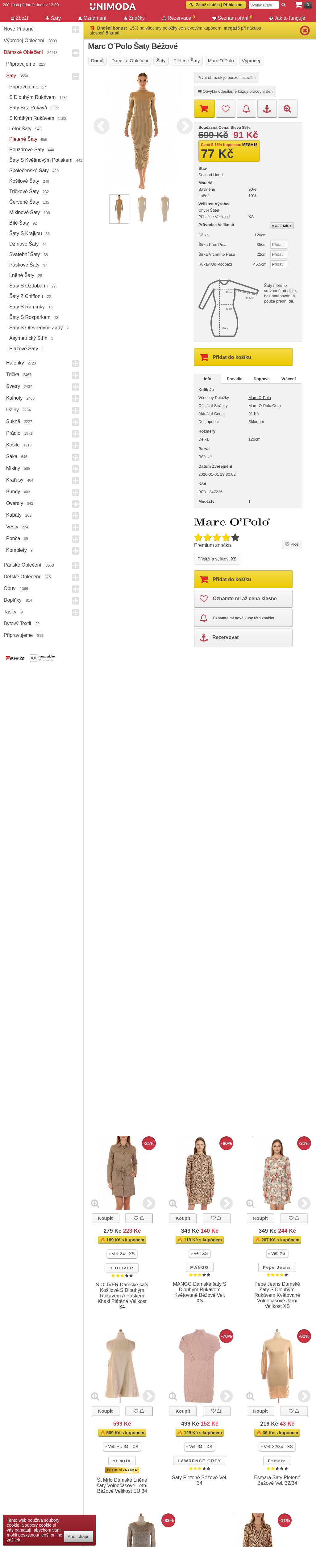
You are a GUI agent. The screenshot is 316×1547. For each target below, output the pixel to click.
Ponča (13, 538)
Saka (11, 456)
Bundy (13, 491)
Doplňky (13, 600)
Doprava (262, 379)
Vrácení (288, 379)
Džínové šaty (24, 243)
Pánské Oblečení (22, 565)
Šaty (11, 75)
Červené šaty (24, 202)
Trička (12, 374)
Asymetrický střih (28, 338)
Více (291, 544)
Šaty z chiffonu (26, 296)
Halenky (15, 362)
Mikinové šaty (24, 212)
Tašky (10, 611)
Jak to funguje (287, 18)
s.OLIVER (122, 1268)
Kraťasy (14, 479)
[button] (122, 1253)
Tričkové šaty (24, 191)
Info (207, 379)
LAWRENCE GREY (199, 1461)
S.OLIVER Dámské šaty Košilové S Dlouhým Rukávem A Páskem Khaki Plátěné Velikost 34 (122, 1295)
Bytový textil (17, 623)
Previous (100, 125)
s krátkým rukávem (31, 118)
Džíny (12, 409)
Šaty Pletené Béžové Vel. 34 (199, 1480)
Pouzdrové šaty (26, 149)
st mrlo (122, 1461)
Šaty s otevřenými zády (36, 327)
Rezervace (178, 17)
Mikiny (13, 468)
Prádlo (13, 433)
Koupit (105, 1218)
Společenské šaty (29, 170)
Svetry (13, 386)
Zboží (19, 18)
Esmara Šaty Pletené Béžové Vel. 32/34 (277, 1480)
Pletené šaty (23, 139)
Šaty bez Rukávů (28, 107)
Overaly (14, 503)
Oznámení (92, 18)
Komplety (16, 550)
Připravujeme (20, 64)
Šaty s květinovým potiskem (41, 160)
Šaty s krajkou (25, 233)
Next (183, 125)
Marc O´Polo (259, 397)
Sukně (13, 421)
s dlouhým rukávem (32, 97)
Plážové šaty (23, 348)
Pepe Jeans (277, 1267)
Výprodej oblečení (24, 40)
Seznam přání (232, 17)
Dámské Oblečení (23, 52)
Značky (134, 18)
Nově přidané (19, 28)
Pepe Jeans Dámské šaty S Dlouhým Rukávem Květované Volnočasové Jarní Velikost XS (277, 1295)
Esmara (277, 1461)
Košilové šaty (24, 181)
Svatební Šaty (24, 254)
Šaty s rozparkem (29, 317)
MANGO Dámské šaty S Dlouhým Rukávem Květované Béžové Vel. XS (199, 1292)
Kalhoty (14, 398)
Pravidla (235, 379)
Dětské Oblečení (22, 576)
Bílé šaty (19, 223)
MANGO (199, 1267)
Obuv (9, 588)
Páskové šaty (24, 264)
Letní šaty (20, 128)
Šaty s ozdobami (28, 285)
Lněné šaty (21, 275)
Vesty (12, 526)
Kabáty (14, 515)
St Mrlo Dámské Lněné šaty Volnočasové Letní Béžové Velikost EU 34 (122, 1485)
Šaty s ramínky (27, 306)
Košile (13, 444)
